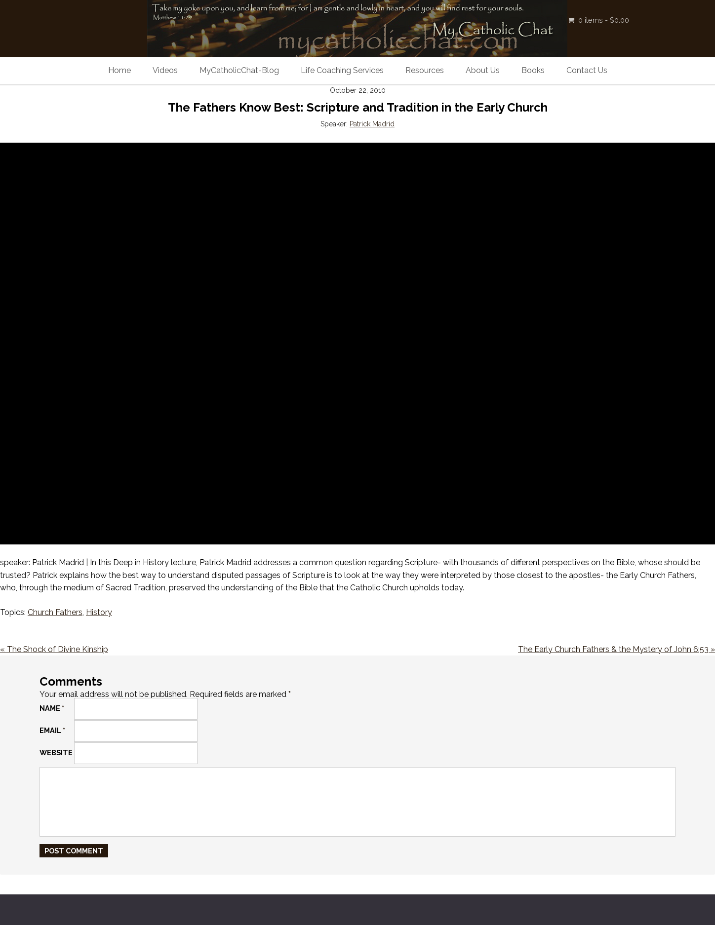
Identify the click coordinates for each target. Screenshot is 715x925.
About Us (483, 70)
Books (533, 70)
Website (56, 752)
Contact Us (586, 70)
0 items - (603, 20)
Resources (424, 70)
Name (52, 708)
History (99, 612)
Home (119, 70)
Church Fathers (55, 612)
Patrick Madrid (372, 124)
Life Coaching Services (342, 70)
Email (52, 730)
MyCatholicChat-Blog (239, 70)
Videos (165, 70)
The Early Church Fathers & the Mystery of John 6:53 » (616, 649)
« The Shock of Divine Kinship (54, 649)
